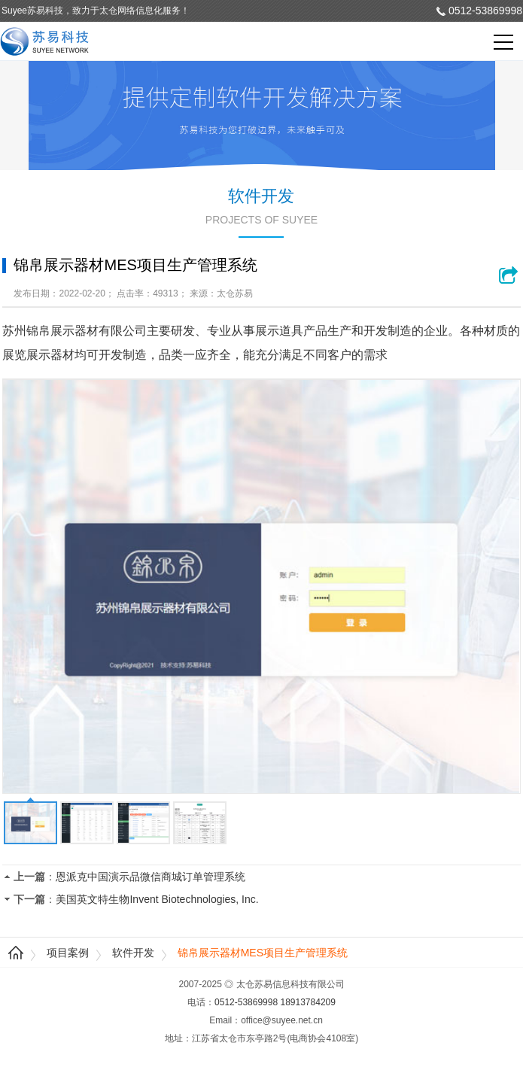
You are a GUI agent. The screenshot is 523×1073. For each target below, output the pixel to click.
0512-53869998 (485, 11)
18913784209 (308, 1002)
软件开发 (133, 953)
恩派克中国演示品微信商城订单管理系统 (150, 877)
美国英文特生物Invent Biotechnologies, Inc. (157, 899)
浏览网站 (509, 275)
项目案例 (68, 953)
